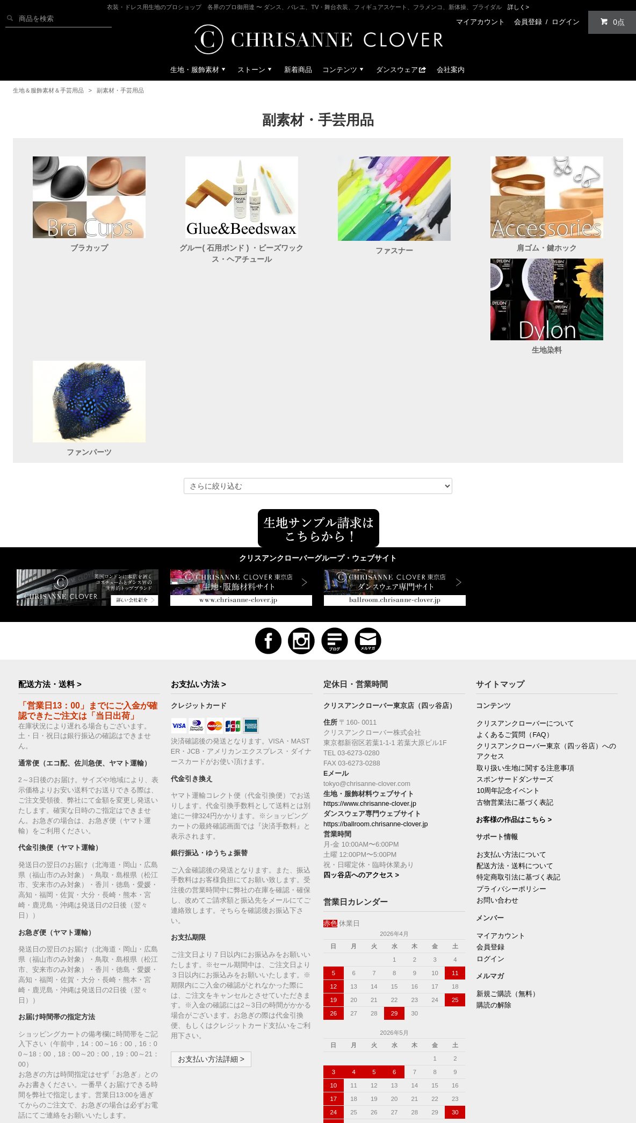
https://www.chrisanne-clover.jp (369, 713)
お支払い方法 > (198, 593)
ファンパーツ (241, 361)
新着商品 (298, 70)
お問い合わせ (497, 809)
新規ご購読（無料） (507, 903)
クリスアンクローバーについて (525, 632)
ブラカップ (89, 248)
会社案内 (451, 70)
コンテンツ (344, 70)
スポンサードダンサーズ (514, 688)
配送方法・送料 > (50, 593)
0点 (612, 21)
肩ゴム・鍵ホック (547, 248)
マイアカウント (480, 22)
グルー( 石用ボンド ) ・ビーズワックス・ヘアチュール (241, 253)
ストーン (255, 70)
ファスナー (394, 250)
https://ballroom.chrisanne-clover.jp (375, 733)
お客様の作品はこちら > (514, 729)
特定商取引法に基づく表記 (518, 786)
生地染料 (89, 361)
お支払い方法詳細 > (211, 968)
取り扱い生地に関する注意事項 (525, 677)
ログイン (566, 22)
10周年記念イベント (508, 700)
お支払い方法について (511, 764)
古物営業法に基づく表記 (514, 712)
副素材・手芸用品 (120, 90)
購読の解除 (493, 914)
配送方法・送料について (514, 775)
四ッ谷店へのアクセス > (361, 784)
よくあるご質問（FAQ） (514, 644)
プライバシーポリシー (511, 798)
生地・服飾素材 (199, 70)
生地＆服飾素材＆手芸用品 (48, 90)
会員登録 (528, 22)
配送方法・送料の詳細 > (66, 1047)
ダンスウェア (401, 70)
